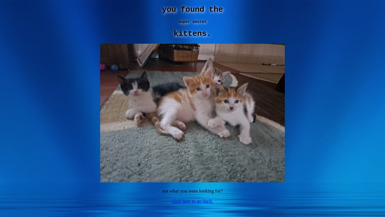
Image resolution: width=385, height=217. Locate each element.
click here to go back (192, 205)
